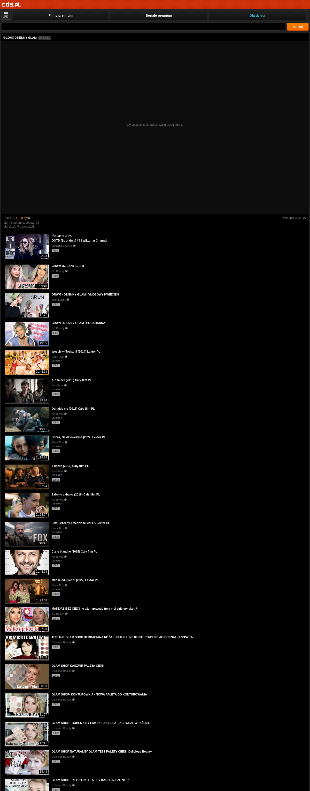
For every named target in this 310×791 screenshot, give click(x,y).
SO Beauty (20, 218)
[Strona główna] (12, 5)
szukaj (298, 27)
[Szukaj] (143, 27)
